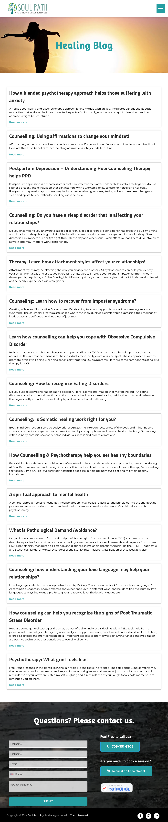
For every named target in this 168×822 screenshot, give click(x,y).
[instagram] (148, 816)
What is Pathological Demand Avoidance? (53, 530)
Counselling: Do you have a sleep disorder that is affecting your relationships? (76, 219)
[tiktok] (156, 816)
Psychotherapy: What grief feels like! (48, 659)
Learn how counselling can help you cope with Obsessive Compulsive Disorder (82, 341)
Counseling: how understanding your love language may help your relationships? (79, 573)
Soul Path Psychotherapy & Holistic (48, 815)
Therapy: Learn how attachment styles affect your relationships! (77, 262)
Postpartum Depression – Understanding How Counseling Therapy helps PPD (79, 172)
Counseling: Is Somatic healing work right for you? (62, 419)
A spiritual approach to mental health (48, 494)
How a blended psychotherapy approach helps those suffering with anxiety (80, 97)
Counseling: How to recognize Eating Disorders (59, 383)
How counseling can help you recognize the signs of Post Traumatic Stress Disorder (80, 617)
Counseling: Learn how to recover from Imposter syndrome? (72, 301)
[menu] (161, 8)
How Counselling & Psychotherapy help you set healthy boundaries (80, 455)
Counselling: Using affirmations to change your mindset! (69, 136)
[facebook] (140, 816)
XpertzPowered (79, 815)
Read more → (18, 122)
